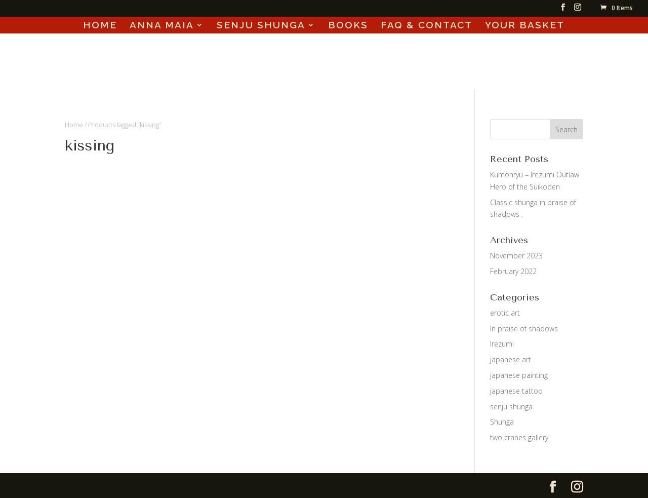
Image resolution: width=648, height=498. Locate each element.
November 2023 (516, 255)
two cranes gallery (519, 437)
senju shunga (511, 406)
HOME (100, 25)
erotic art (505, 313)
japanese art (510, 359)
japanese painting (519, 375)
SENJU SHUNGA (261, 25)
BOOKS (348, 25)
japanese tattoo (516, 391)
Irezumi (502, 344)
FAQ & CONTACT (426, 25)
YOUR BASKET (524, 25)
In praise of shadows (524, 328)
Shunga (502, 422)
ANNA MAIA (162, 25)
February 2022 (513, 271)
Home (74, 124)
